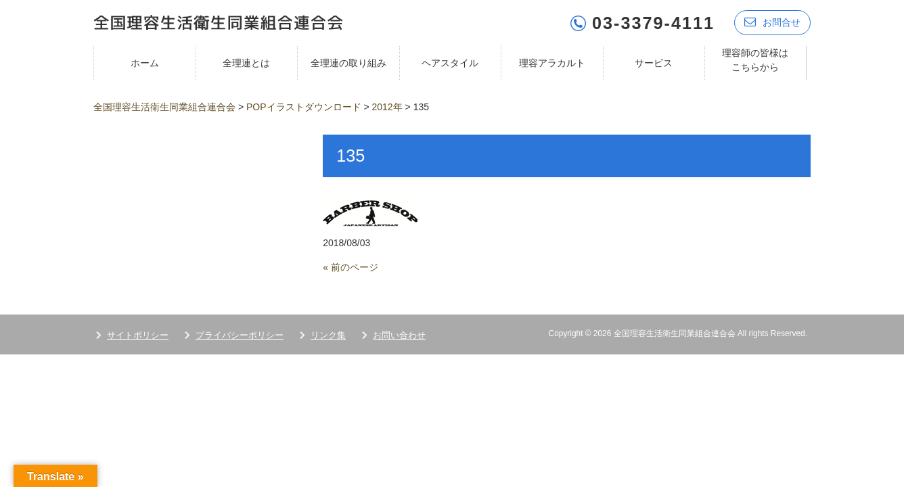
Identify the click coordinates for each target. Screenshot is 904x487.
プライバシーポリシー (240, 334)
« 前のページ (350, 266)
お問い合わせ (399, 334)
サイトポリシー (137, 334)
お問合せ (772, 22)
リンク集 (328, 334)
